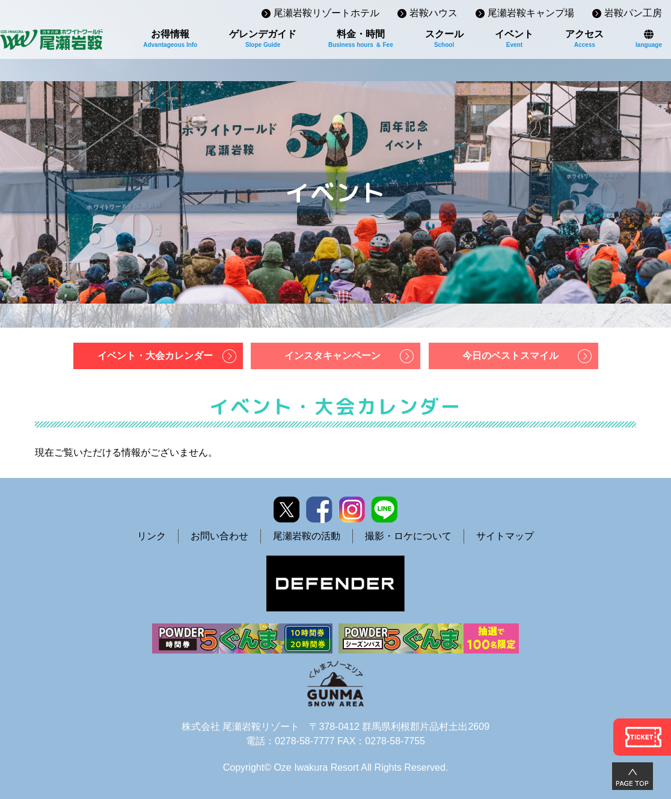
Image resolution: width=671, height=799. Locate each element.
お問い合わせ (219, 536)
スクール (444, 38)
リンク (151, 536)
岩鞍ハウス (433, 13)
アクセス (584, 38)
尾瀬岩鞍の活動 (306, 536)
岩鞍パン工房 (633, 13)
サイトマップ (505, 536)
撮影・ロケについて (408, 536)
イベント (514, 38)
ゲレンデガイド (262, 38)
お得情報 (170, 38)
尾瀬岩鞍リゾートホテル (326, 13)
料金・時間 (360, 38)
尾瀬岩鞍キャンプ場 (531, 13)
